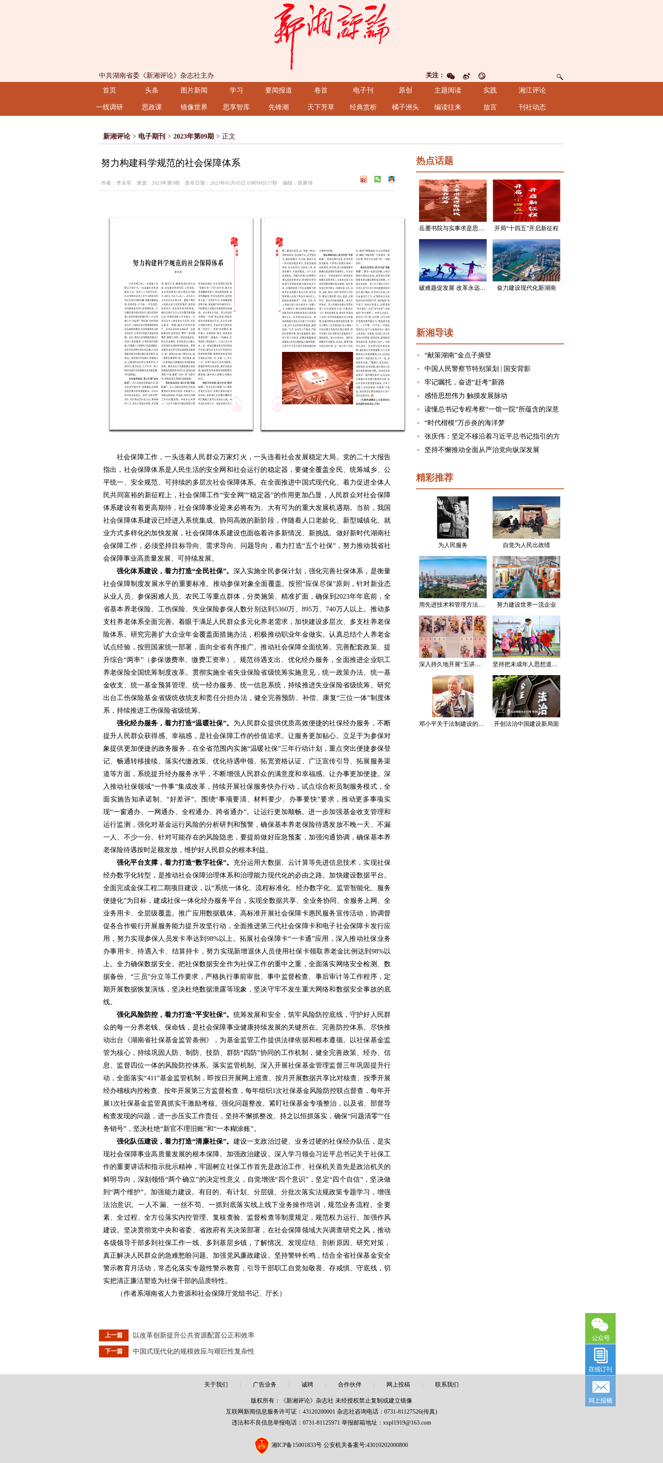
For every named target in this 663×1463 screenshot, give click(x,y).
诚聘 (307, 1384)
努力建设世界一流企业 (526, 605)
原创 (405, 90)
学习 (236, 90)
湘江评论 (532, 90)
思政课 (152, 107)
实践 (490, 90)
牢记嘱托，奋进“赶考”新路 (465, 382)
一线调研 (109, 107)
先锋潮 (278, 107)
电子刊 (363, 90)
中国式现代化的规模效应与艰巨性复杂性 (194, 1351)
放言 (490, 107)
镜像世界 (194, 107)
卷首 (321, 90)
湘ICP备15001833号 (296, 1445)
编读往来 (447, 107)
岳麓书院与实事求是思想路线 (457, 228)
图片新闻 (194, 90)
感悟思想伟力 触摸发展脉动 (466, 395)
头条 (152, 90)
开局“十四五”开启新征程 (526, 228)
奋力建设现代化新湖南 (526, 288)
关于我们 (216, 1384)
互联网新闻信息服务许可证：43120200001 (280, 1412)
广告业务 (265, 1384)
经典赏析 (363, 107)
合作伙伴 (350, 1384)
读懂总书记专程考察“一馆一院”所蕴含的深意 (492, 409)
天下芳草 (320, 107)
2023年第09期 (193, 136)
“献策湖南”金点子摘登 (458, 355)
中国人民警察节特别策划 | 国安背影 (478, 368)
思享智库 (236, 107)
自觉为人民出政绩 (526, 545)
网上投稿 (398, 1384)
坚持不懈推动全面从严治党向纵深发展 (482, 449)
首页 (109, 90)
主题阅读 (447, 90)
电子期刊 (151, 136)
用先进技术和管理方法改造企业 (460, 605)
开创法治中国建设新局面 (526, 724)
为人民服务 (453, 545)
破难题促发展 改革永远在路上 (458, 288)
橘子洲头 (405, 107)
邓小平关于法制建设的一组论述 (460, 724)
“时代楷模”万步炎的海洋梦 (465, 422)
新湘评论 (116, 136)
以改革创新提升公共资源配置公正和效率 (194, 1335)
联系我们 (447, 1384)
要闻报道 (278, 90)
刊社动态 (532, 107)
